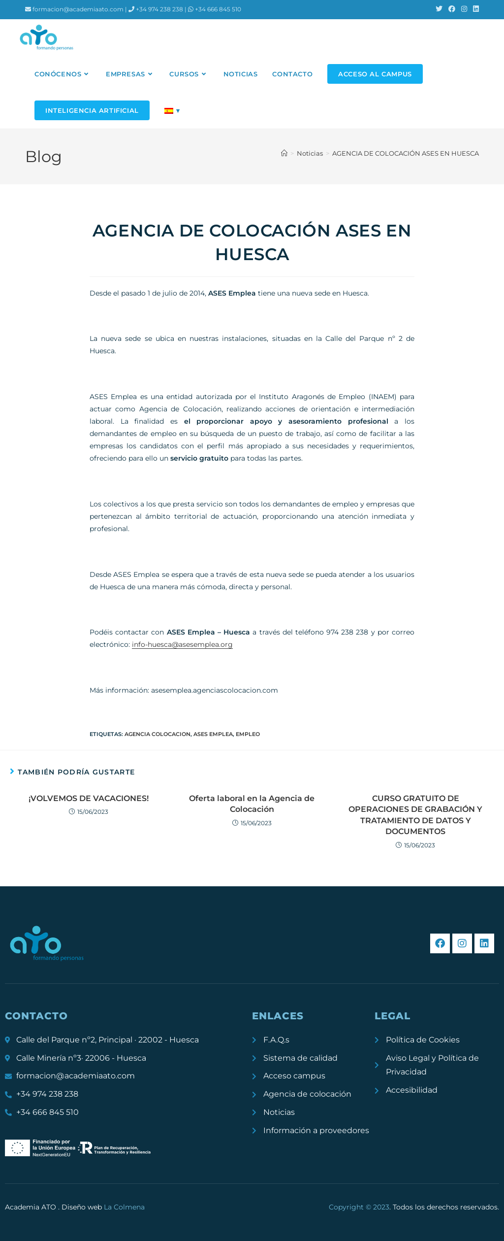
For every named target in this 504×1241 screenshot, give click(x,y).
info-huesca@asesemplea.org (182, 644)
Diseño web (103, 1207)
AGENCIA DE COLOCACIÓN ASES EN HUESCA (405, 153)
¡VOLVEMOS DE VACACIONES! (89, 798)
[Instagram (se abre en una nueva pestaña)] (464, 9)
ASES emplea (213, 734)
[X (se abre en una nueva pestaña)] (439, 9)
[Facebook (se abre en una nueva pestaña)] (451, 9)
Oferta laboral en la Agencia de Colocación (252, 804)
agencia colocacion (157, 734)
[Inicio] (284, 153)
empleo (248, 734)
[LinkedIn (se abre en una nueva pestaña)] (474, 9)
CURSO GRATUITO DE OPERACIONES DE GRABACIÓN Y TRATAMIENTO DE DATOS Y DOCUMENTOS (415, 815)
